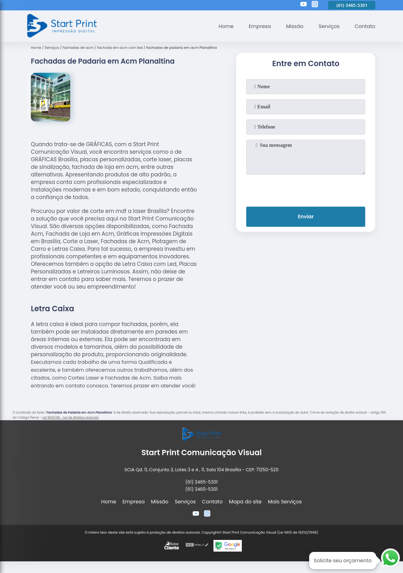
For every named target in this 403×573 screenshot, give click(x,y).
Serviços (329, 26)
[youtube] (303, 5)
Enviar (306, 216)
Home (226, 26)
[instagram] (315, 5)
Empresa (260, 26)
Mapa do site (245, 501)
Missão (294, 26)
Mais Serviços (285, 501)
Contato (365, 26)
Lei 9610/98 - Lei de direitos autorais (71, 417)
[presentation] (306, 189)
